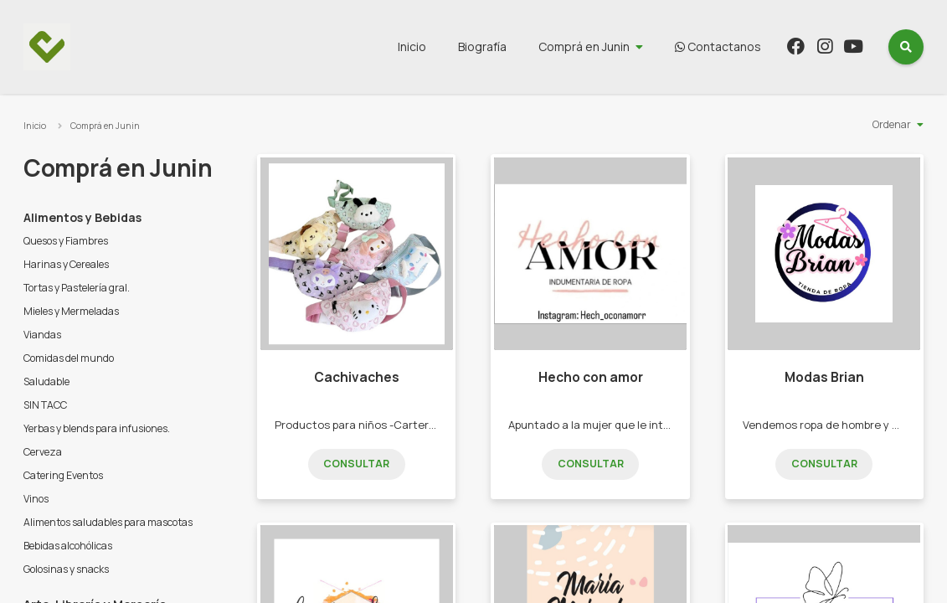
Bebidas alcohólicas (67, 546)
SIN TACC (45, 405)
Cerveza (42, 452)
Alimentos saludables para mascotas (108, 522)
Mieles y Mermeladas (71, 311)
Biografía (482, 46)
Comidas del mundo (68, 358)
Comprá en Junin (584, 46)
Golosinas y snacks (66, 569)
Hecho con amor (590, 377)
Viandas (42, 334)
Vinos (36, 499)
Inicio (412, 46)
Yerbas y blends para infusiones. (96, 428)
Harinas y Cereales (66, 264)
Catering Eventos (63, 475)
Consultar (356, 463)
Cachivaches (356, 377)
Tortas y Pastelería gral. (76, 288)
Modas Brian (824, 377)
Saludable (46, 381)
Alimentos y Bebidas (82, 217)
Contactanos (718, 46)
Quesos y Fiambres (65, 241)
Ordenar (891, 124)
